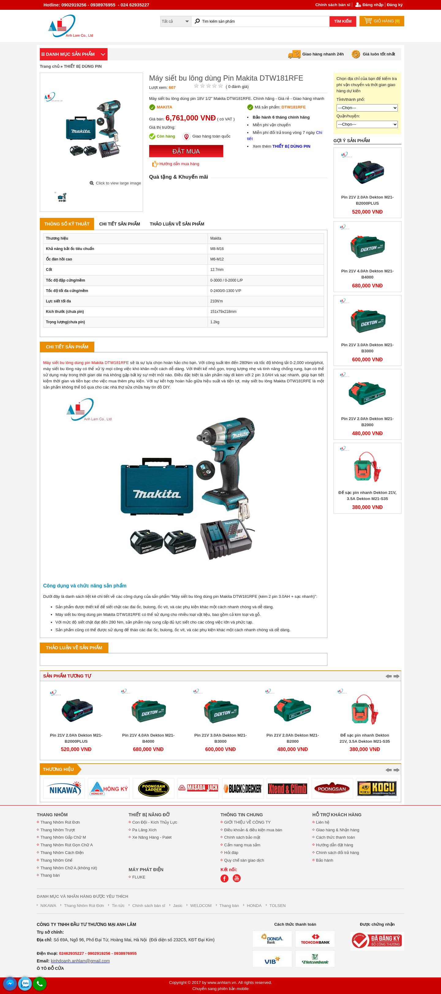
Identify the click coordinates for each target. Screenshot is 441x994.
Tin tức (118, 905)
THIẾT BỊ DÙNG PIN (83, 66)
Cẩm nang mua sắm (242, 845)
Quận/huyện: (348, 116)
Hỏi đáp (231, 852)
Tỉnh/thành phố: (351, 99)
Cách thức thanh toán (335, 837)
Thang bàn (50, 875)
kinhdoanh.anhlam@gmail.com (80, 960)
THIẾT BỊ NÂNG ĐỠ (149, 814)
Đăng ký (395, 4)
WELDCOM (201, 905)
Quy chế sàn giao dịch (244, 860)
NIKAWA (48, 905)
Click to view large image (118, 183)
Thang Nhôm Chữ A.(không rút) (68, 868)
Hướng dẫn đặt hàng (334, 845)
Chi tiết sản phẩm (119, 224)
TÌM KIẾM (343, 21)
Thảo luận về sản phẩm (177, 224)
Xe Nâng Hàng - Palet (152, 837)
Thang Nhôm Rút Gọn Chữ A (66, 845)
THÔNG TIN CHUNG (242, 814)
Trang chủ (49, 66)
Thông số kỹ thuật (66, 224)
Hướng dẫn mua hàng (175, 164)
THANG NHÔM (52, 814)
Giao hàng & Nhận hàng (337, 830)
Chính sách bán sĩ (332, 4)
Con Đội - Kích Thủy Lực (154, 822)
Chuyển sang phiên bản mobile (220, 988)
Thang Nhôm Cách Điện (62, 852)
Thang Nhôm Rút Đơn (60, 822)
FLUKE (138, 877)
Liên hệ (322, 822)
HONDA (254, 905)
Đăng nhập (373, 4)
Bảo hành (324, 860)
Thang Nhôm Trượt (57, 830)
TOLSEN (278, 905)
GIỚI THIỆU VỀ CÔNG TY (247, 822)
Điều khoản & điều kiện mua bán (253, 830)
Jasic (177, 905)
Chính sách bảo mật (242, 837)
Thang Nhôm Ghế (56, 860)
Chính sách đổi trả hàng (337, 852)
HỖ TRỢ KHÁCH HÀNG (336, 814)
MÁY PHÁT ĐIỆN (146, 869)
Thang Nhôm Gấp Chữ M (63, 837)
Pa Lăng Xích (144, 830)
